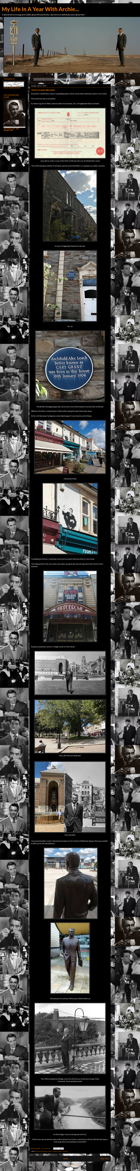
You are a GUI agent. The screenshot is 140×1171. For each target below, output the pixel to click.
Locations (55, 1151)
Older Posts (104, 1159)
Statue (60, 1151)
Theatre (65, 1151)
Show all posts (81, 79)
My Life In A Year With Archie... (40, 9)
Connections (43, 1151)
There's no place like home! (43, 90)
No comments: (46, 1148)
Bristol (37, 1151)
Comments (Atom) (73, 1165)
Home (50, 1151)
